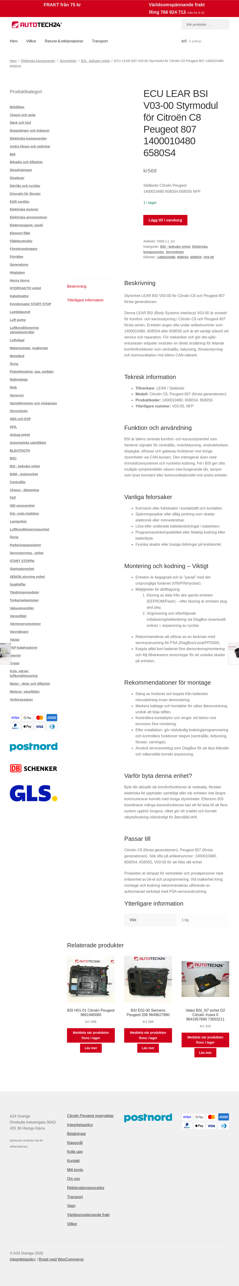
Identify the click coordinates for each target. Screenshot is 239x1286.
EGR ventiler (19, 201)
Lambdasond (20, 312)
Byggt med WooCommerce (61, 1259)
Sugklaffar (18, 584)
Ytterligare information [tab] (85, 300)
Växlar (15, 639)
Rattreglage (19, 379)
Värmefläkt (18, 616)
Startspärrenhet (22, 569)
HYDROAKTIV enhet (25, 288)
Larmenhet (18, 521)
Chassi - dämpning (24, 490)
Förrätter (16, 257)
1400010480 (166, 257)
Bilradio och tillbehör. (26, 162)
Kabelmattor (19, 296)
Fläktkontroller (21, 241)
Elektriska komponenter (38, 61)
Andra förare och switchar (30, 146)
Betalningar (76, 1134)
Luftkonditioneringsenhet (29, 529)
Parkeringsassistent (25, 545)
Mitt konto (75, 1170)
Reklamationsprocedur (85, 1188)
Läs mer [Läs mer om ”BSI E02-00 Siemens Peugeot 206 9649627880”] (148, 1048)
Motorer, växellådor (25, 691)
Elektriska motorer (24, 209)
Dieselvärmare (21, 170)
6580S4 (182, 257)
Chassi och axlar (23, 115)
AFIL (13, 427)
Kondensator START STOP (30, 304)
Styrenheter (68, 61)
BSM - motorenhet (24, 474)
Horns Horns (20, 280)
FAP (13, 498)
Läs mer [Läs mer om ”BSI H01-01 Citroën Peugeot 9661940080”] (91, 1048)
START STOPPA (22, 561)
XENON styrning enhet (27, 577)
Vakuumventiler (22, 608)
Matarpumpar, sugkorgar (29, 348)
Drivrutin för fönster (25, 194)
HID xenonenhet (22, 505)
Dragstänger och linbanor (29, 130)
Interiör (15, 655)
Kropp (14, 663)
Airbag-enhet (20, 435)
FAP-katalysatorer (24, 647)
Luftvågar (17, 340)
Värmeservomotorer (25, 624)
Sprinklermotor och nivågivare (33, 403)
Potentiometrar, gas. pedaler (32, 371)
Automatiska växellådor (28, 443)
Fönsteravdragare (23, 249)
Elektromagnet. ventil (26, 225)
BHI (12, 154)
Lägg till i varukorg (165, 220)
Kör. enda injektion (24, 513)
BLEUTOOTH (20, 450)
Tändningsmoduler (24, 592)
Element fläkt (20, 233)
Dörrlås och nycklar (25, 186)
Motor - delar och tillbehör (30, 684)
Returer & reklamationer (64, 41)
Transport (100, 41)
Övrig (14, 364)
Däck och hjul (20, 122)
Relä (13, 387)
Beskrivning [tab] (76, 286)
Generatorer (19, 264)
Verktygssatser (21, 699)
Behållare (17, 107)
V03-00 (208, 257)
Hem (14, 41)
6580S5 (195, 257)
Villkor (31, 41)
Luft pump (18, 320)
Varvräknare (19, 632)
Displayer (17, 178)
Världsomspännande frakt (88, 1215)
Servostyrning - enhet (26, 553)
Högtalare (17, 272)
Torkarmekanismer (24, 600)
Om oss (73, 1179)
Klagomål (75, 1143)
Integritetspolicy (80, 1125)
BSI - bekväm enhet (95, 61)
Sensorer (17, 395)
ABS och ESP (20, 419)
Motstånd (17, 356)
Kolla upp (75, 1152)
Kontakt (73, 1161)
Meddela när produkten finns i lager (91, 1035)
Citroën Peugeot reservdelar (90, 1116)
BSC (13, 458)
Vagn (71, 1206)
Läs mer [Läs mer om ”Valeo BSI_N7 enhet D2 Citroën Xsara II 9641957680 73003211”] (205, 1053)
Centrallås (18, 482)
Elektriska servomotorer (28, 217)
